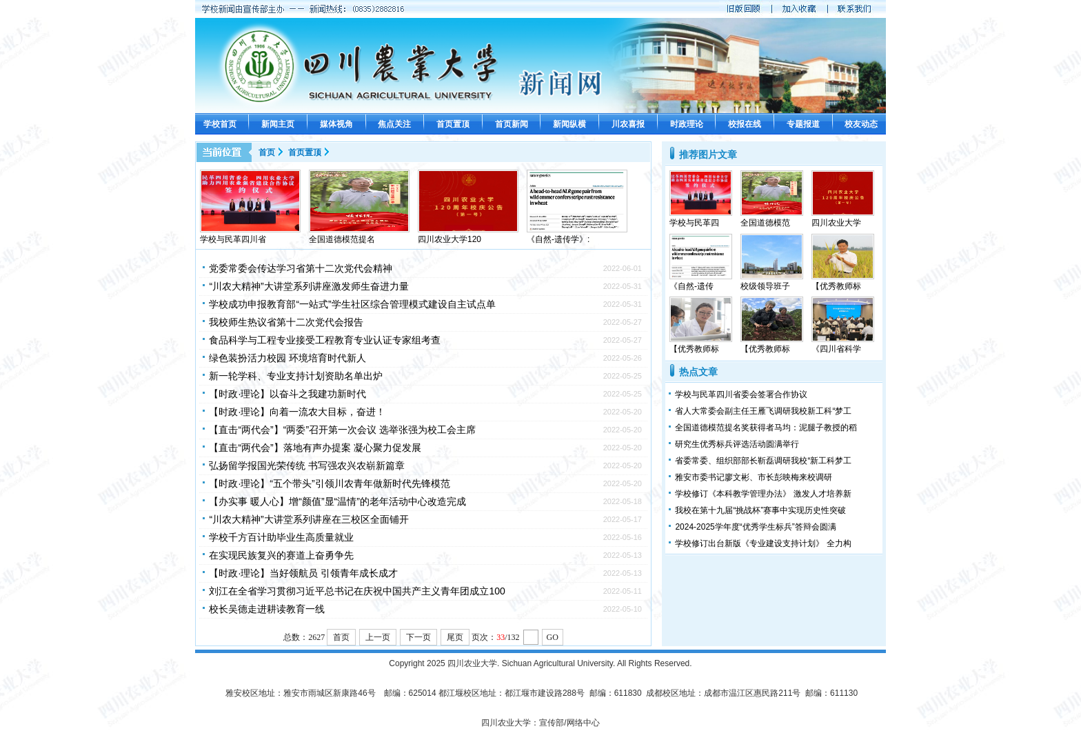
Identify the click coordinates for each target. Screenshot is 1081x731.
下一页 (418, 637)
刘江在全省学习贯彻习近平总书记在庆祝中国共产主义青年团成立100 (357, 591)
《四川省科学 (836, 349)
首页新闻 (511, 124)
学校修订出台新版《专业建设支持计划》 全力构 (763, 543)
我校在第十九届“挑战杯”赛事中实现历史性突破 (760, 510)
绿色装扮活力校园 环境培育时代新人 (287, 357)
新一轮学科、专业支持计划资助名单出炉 (296, 375)
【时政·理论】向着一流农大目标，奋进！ (297, 411)
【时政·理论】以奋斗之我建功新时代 (287, 393)
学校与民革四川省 (233, 239)
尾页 (455, 637)
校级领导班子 (765, 286)
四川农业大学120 (449, 239)
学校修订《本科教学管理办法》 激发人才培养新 (763, 494)
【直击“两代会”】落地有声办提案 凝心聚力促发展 (315, 447)
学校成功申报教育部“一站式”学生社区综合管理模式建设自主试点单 (352, 304)
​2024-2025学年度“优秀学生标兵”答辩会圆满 (755, 527)
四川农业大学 (836, 223)
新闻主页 (277, 124)
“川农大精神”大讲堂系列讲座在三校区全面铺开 (308, 519)
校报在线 (744, 124)
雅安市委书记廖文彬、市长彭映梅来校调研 (753, 477)
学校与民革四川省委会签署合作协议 (741, 394)
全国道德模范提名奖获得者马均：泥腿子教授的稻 (766, 427)
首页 (267, 152)
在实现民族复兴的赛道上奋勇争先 (281, 555)
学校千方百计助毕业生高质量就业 (281, 537)
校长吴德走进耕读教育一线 (267, 608)
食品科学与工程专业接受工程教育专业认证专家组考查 (325, 340)
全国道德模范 (765, 223)
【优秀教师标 (836, 286)
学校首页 (219, 124)
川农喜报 (628, 124)
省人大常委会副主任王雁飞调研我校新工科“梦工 (763, 411)
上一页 (377, 637)
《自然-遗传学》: (558, 239)
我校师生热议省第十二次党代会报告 (286, 322)
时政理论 (686, 124)
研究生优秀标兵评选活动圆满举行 (737, 444)
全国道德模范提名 (342, 239)
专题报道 (803, 124)
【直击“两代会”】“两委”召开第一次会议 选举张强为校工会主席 (342, 429)
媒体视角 (336, 124)
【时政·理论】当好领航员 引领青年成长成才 (303, 573)
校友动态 (861, 124)
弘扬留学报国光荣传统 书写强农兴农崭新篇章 (307, 465)
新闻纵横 (569, 124)
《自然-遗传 (691, 286)
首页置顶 (452, 124)
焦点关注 (394, 124)
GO (552, 637)
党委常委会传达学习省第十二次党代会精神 (300, 268)
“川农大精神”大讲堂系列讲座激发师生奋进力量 (308, 286)
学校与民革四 (694, 223)
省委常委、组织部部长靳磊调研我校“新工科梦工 (763, 460)
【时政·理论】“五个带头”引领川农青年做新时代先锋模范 (329, 483)
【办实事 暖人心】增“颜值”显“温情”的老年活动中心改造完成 (337, 501)
